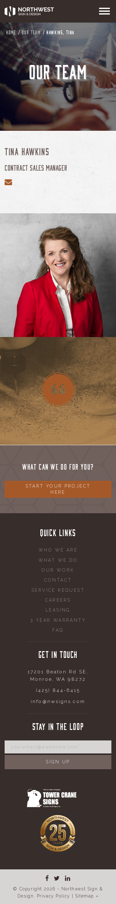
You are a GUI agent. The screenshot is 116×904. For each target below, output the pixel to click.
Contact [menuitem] (58, 580)
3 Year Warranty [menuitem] (58, 620)
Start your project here (58, 489)
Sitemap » (86, 895)
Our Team (31, 32)
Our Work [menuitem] (58, 570)
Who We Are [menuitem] (58, 550)
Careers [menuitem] (58, 600)
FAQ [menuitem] (57, 630)
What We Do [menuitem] (58, 560)
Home (11, 32)
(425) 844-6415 (58, 690)
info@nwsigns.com (58, 701)
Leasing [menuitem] (58, 610)
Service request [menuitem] (58, 590)
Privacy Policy (53, 895)
